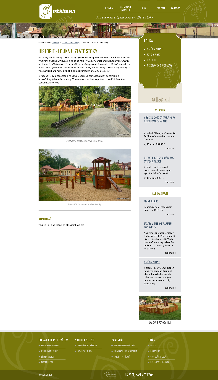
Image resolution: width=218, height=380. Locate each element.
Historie (151, 60)
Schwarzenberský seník (124, 345)
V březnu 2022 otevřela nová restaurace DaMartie (159, 119)
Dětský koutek (47, 356)
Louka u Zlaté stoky (70, 42)
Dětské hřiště (47, 362)
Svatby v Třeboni (85, 351)
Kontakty (175, 8)
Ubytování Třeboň (158, 356)
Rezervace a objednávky (159, 65)
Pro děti (161, 8)
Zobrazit (170, 148)
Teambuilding (151, 201)
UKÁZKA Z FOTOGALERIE (160, 322)
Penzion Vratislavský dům (125, 351)
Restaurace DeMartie (50, 345)
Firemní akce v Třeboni (87, 345)
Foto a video (153, 55)
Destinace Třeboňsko (159, 362)
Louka (142, 8)
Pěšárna (109, 8)
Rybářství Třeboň (122, 356)
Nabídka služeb (155, 49)
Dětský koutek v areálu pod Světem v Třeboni (159, 159)
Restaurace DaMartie (125, 8)
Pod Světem (155, 351)
